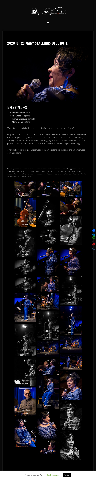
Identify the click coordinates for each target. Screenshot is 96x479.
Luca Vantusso (48, 11)
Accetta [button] (66, 475)
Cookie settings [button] (53, 475)
